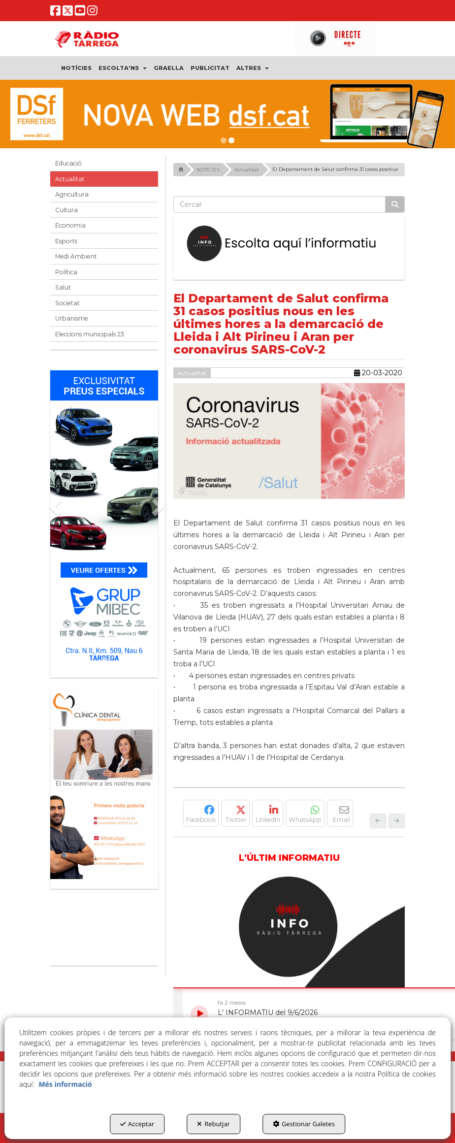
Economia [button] (70, 225)
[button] (55, 13)
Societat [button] (67, 303)
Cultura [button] (66, 210)
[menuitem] (76, 68)
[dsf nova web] (227, 114)
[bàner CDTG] (104, 783)
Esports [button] (66, 241)
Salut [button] (63, 287)
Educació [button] (68, 163)
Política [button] (66, 272)
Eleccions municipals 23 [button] (89, 334)
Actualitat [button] (70, 179)
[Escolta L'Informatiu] (289, 243)
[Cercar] (395, 204)
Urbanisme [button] (71, 318)
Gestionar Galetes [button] (304, 1123)
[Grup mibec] (104, 519)
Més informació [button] (65, 1084)
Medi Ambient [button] (76, 256)
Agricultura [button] (72, 194)
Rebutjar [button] (213, 1123)
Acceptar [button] (137, 1123)
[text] (279, 204)
